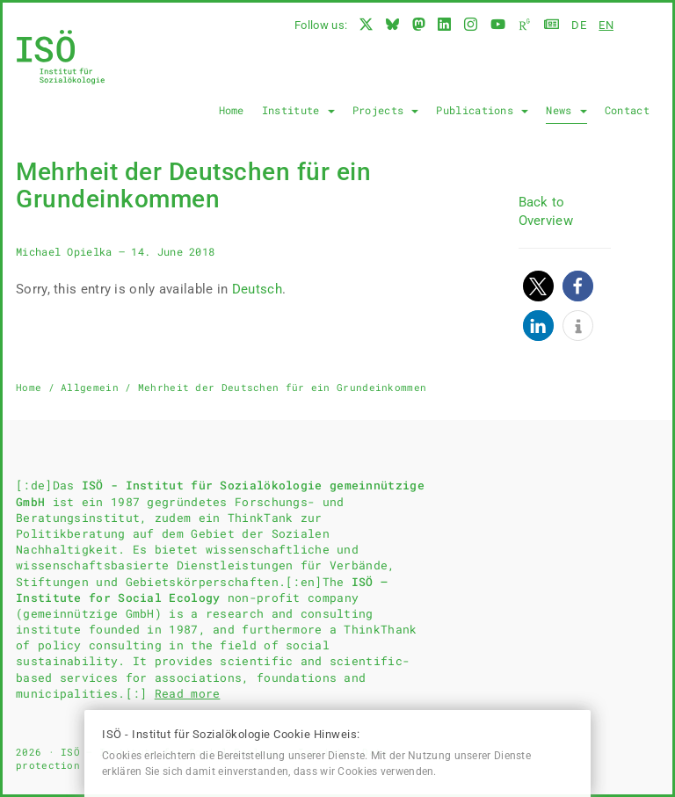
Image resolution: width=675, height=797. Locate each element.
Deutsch (257, 289)
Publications (482, 110)
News (566, 110)
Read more (188, 693)
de (578, 25)
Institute (298, 110)
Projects (385, 110)
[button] (538, 286)
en (606, 25)
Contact (627, 110)
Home (231, 110)
